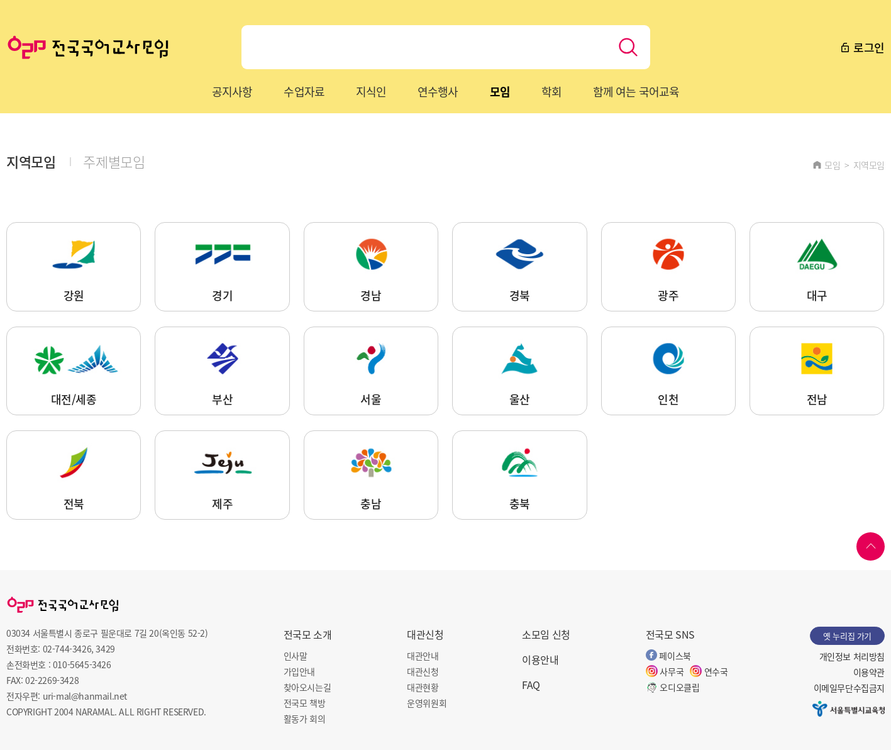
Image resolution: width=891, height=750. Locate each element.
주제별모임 (114, 161)
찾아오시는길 (307, 687)
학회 (551, 91)
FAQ (531, 684)
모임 (500, 91)
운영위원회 (426, 703)
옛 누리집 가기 (847, 636)
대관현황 (422, 687)
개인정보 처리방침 (852, 656)
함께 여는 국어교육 (636, 91)
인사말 (295, 655)
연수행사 (438, 91)
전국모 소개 (308, 634)
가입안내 (299, 671)
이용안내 (540, 659)
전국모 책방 (305, 703)
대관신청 (425, 634)
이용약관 (869, 672)
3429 (105, 648)
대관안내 (422, 655)
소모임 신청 (546, 634)
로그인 (862, 47)
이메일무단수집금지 (849, 687)
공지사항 (232, 91)
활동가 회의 (305, 718)
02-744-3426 (67, 648)
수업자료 (304, 91)
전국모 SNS (670, 634)
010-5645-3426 (82, 664)
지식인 (371, 91)
